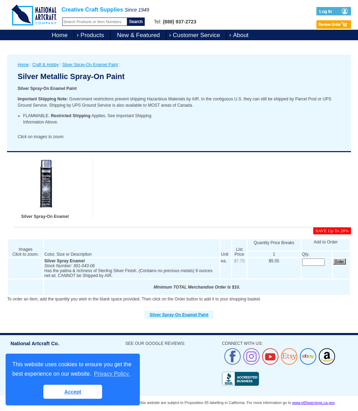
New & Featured (138, 35)
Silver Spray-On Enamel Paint (90, 64)
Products (92, 35)
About (240, 35)
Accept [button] (72, 392)
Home (59, 35)
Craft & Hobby (46, 64)
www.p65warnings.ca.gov (313, 403)
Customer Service (196, 35)
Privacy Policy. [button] (112, 374)
